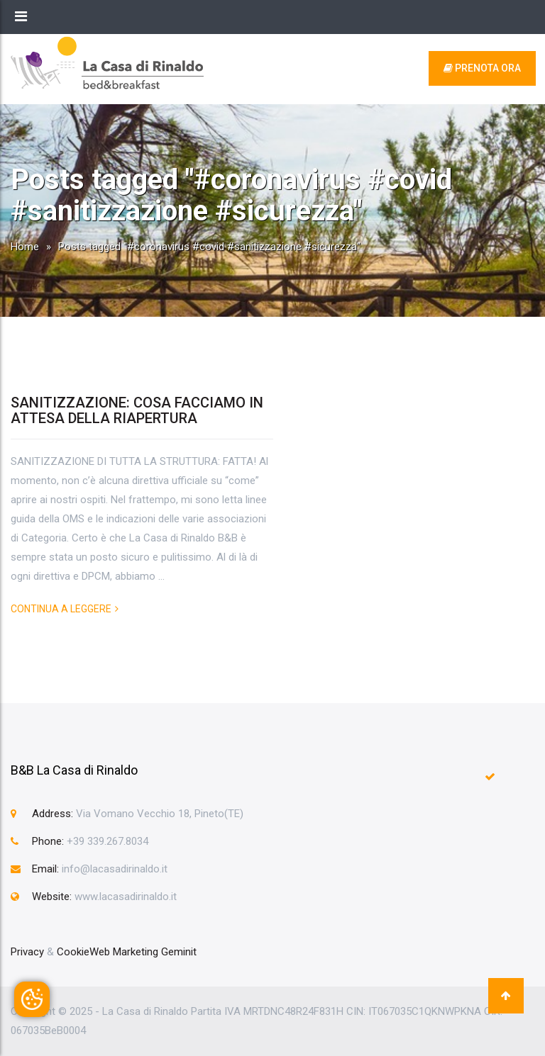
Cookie (73, 951)
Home (25, 246)
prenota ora (482, 68)
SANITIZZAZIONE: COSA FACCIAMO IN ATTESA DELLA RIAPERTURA (137, 410)
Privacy (27, 951)
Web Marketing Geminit (143, 951)
